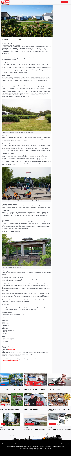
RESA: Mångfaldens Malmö (9, 430)
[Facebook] (10, 437)
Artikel (27, 384)
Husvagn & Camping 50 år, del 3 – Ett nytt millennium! (59, 410)
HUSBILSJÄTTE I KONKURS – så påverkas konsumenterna (35, 390)
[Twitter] (12, 437)
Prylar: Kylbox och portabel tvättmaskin (9, 410)
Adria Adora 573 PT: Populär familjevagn (33, 431)
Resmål (3, 425)
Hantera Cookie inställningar (35, 452)
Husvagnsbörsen (36, 2)
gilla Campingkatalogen (13, 367)
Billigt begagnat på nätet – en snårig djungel (58, 431)
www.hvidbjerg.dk (10, 348)
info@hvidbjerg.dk (12, 349)
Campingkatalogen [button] (21, 2)
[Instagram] (13, 437)
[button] (16, 2)
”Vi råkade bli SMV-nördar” (33, 410)
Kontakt (40, 2)
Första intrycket (30, 425)
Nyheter (3, 384)
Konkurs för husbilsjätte (56, 389)
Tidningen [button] (14, 2)
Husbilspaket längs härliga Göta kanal (10, 390)
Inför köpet (52, 425)
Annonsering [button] (29, 2)
